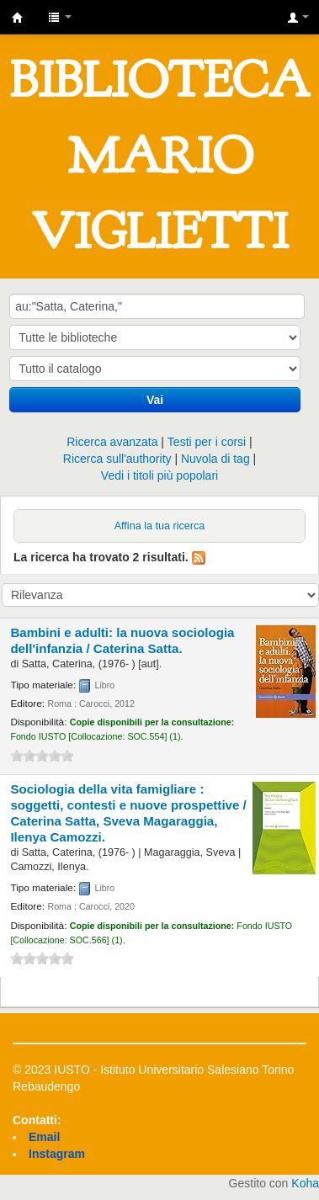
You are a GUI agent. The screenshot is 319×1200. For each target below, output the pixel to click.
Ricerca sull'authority (117, 458)
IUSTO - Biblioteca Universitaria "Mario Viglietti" (18, 18)
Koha (305, 1183)
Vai (154, 399)
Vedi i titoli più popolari (159, 475)
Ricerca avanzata (111, 442)
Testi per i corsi (206, 442)
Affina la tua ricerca (159, 526)
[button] (59, 17)
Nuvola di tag (215, 458)
